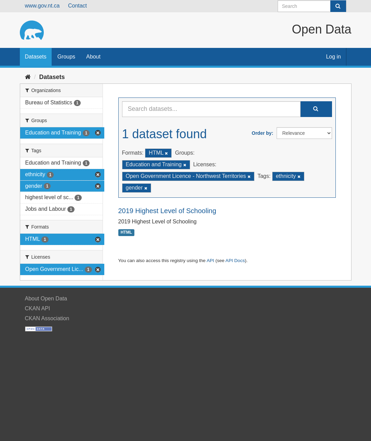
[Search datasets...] (211, 109)
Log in (333, 57)
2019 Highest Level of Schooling (167, 211)
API (210, 260)
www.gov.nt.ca (42, 6)
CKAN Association (47, 318)
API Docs (235, 260)
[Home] (28, 77)
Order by (261, 133)
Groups (66, 57)
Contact (77, 6)
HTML (126, 232)
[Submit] (338, 6)
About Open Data (46, 298)
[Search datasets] (312, 6)
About (93, 57)
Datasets (36, 57)
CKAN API (37, 308)
